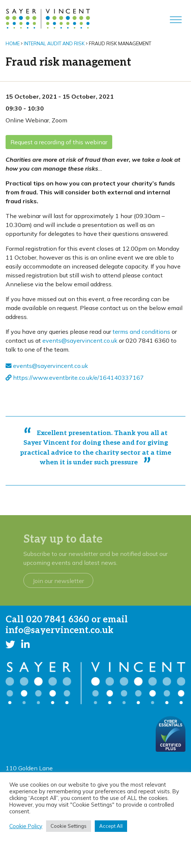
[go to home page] (48, 18)
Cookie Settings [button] (69, 826)
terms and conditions (141, 331)
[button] (10, 644)
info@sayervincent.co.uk (59, 630)
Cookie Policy (25, 826)
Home (13, 43)
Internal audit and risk (54, 43)
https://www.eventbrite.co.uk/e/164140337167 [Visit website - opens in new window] (75, 377)
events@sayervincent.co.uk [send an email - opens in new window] (47, 365)
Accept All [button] (111, 826)
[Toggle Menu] (176, 19)
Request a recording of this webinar (58, 142)
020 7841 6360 (57, 619)
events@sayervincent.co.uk (79, 340)
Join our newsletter (58, 580)
